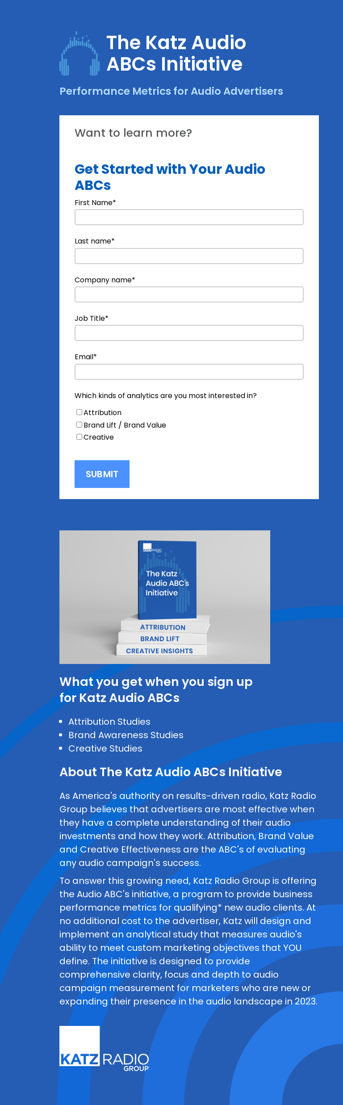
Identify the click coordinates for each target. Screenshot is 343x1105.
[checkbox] (189, 425)
